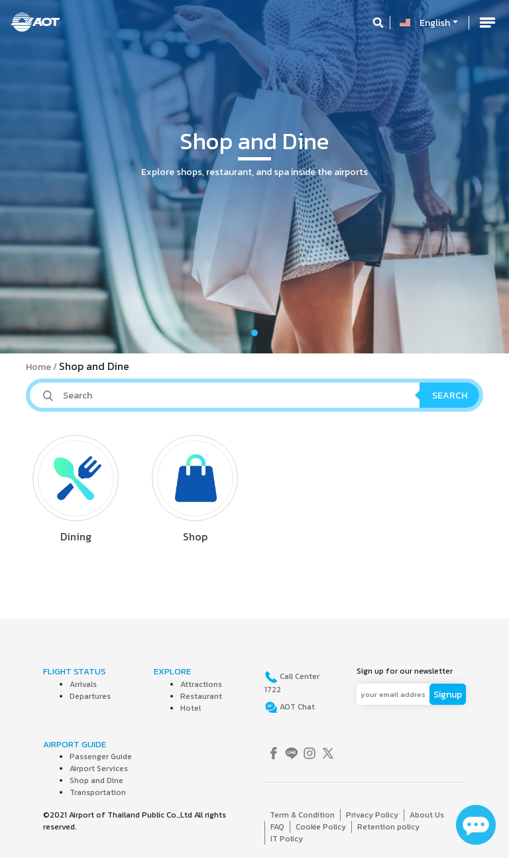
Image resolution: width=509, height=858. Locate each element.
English (435, 23)
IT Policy (286, 839)
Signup (447, 695)
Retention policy (388, 827)
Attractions (201, 684)
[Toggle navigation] (487, 22)
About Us (427, 815)
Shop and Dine (96, 780)
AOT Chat (296, 707)
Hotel (190, 708)
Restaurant (201, 696)
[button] (38, 176)
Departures (90, 696)
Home (38, 367)
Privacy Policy (372, 815)
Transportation (98, 792)
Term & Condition (302, 815)
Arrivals (83, 684)
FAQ (277, 827)
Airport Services (99, 768)
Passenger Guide (101, 757)
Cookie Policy (321, 827)
